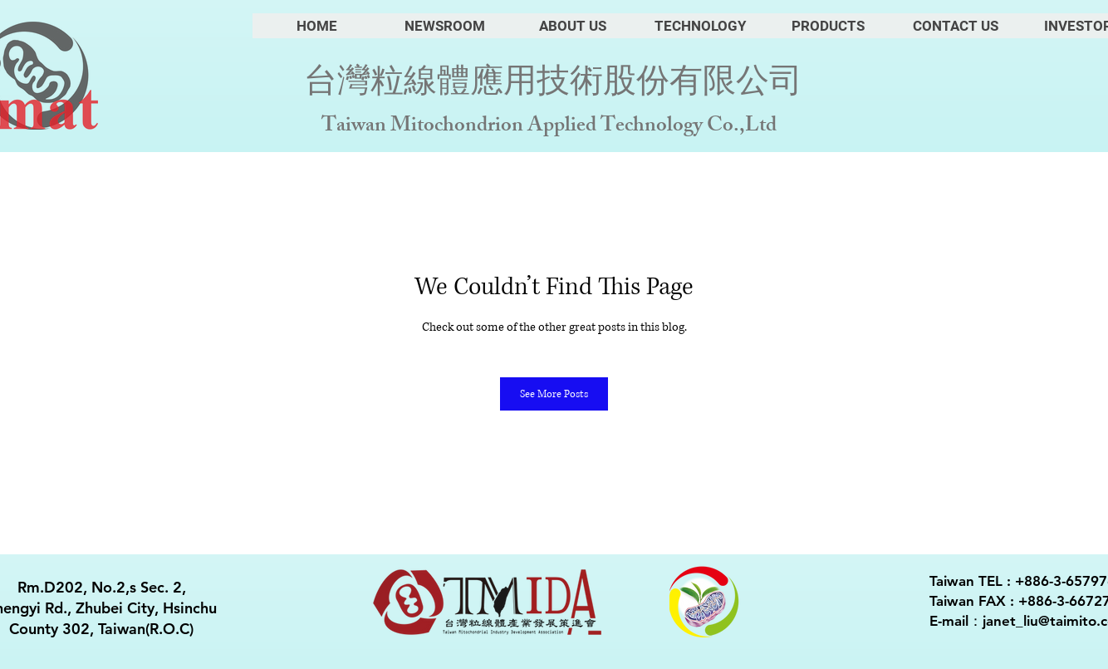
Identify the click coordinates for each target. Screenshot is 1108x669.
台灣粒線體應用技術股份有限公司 (553, 81)
